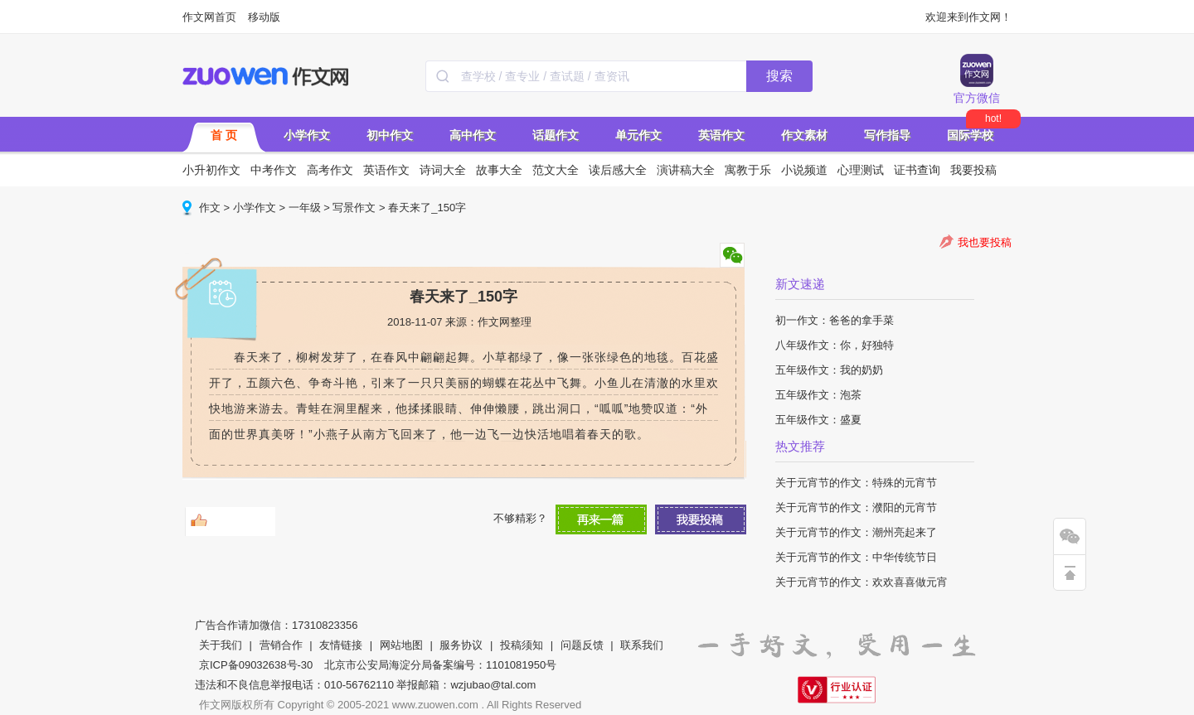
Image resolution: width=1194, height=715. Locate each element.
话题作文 (555, 135)
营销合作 (281, 645)
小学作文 (307, 135)
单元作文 (638, 135)
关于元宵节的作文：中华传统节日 (856, 557)
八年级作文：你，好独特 (834, 345)
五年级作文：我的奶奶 (829, 370)
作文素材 (804, 135)
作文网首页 (209, 17)
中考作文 (273, 169)
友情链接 (340, 645)
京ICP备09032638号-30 (256, 665)
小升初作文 (211, 169)
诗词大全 (443, 169)
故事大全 (499, 169)
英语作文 (721, 135)
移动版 (264, 17)
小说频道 (804, 169)
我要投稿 (973, 169)
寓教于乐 (748, 169)
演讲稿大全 (686, 169)
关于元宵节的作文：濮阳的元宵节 (856, 507)
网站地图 (401, 645)
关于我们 (220, 645)
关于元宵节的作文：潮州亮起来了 (856, 532)
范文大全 (555, 169)
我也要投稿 (985, 242)
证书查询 (917, 169)
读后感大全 (618, 169)
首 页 (224, 135)
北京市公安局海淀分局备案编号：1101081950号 (440, 665)
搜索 (779, 76)
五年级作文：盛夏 (818, 419)
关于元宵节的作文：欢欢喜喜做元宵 (861, 582)
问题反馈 (582, 645)
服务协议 (461, 645)
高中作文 (472, 135)
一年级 (305, 207)
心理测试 (860, 169)
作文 (210, 207)
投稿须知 (521, 645)
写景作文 (354, 207)
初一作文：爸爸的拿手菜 (834, 320)
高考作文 (330, 169)
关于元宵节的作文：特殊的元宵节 (856, 482)
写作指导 (887, 135)
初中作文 (389, 135)
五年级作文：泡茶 (818, 395)
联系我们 (641, 645)
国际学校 (970, 135)
